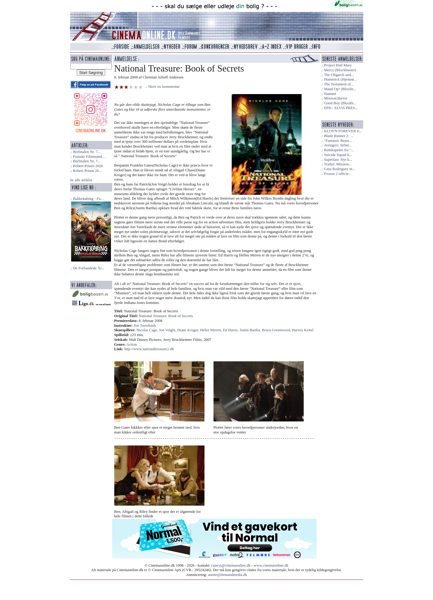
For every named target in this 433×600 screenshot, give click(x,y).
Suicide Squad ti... (338, 155)
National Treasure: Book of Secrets (166, 316)
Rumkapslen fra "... (339, 150)
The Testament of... (339, 84)
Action (131, 344)
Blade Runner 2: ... (338, 136)
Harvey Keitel (302, 330)
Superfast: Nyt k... (338, 160)
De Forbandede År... (88, 268)
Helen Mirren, (211, 330)
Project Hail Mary (338, 65)
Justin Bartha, (251, 330)
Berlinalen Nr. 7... (86, 152)
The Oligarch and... (339, 75)
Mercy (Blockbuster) (340, 70)
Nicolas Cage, (148, 330)
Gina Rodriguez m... (339, 169)
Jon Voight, (168, 330)
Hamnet (330, 94)
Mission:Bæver (335, 98)
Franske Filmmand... (89, 157)
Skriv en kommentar (164, 86)
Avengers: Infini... (338, 145)
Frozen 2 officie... (337, 174)
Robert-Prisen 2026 (88, 166)
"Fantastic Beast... (338, 141)
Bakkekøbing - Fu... (88, 199)
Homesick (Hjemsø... (340, 79)
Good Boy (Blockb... (340, 103)
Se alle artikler (81, 180)
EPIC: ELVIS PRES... (341, 108)
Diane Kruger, (188, 330)
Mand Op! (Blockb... (340, 89)
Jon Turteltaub (145, 325)
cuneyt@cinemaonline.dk (231, 565)
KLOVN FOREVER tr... (343, 131)
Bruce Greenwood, (277, 330)
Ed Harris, (231, 330)
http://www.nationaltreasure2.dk (149, 349)
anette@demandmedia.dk (227, 575)
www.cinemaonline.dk (271, 565)
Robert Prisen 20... (87, 171)
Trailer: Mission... (338, 164)
